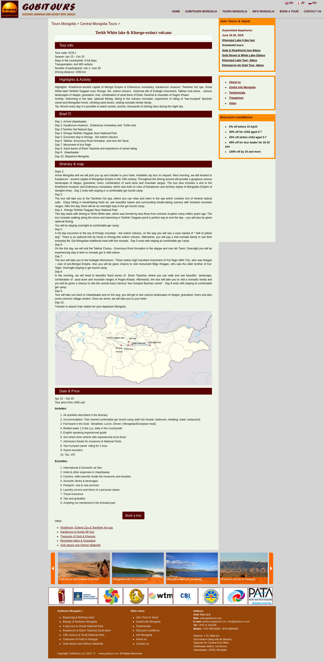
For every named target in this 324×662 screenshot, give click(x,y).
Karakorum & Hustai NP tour (77, 531)
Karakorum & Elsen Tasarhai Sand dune (87, 630)
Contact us (142, 643)
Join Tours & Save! (147, 617)
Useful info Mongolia (148, 621)
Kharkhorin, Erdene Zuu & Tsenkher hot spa (86, 527)
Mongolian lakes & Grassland (77, 540)
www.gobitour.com (109, 653)
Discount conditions (148, 630)
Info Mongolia (144, 635)
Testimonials (143, 626)
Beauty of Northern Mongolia (80, 621)
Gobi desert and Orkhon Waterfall (80, 545)
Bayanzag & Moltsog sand (78, 617)
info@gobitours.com (239, 621)
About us (141, 639)
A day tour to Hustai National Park (83, 626)
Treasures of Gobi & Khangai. (78, 536)
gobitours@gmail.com (214, 621)
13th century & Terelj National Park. (84, 635)
